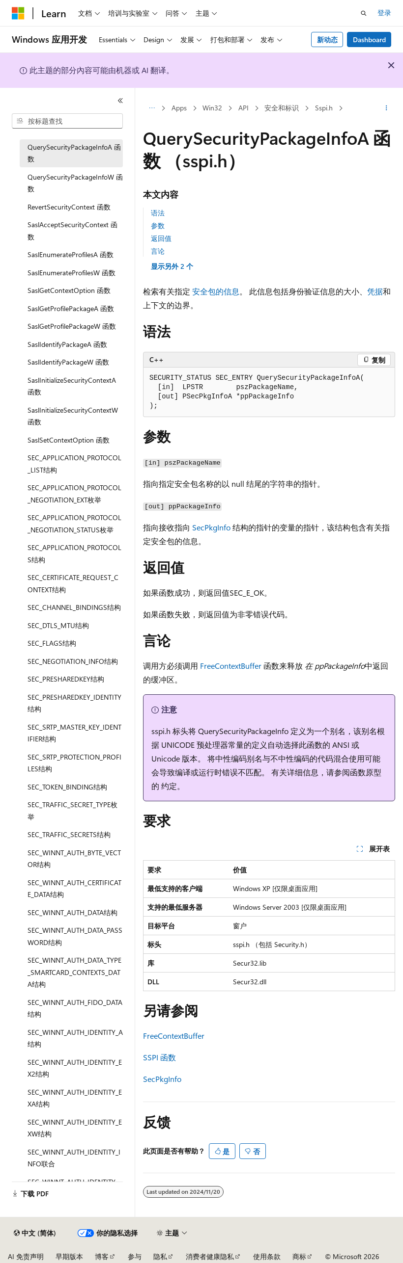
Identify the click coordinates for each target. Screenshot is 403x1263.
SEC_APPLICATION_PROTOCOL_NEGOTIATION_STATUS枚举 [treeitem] (74, 523)
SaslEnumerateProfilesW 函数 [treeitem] (71, 272)
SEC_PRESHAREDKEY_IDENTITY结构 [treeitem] (74, 703)
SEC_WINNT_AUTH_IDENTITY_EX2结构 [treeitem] (75, 1068)
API (243, 107)
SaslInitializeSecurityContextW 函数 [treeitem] (73, 416)
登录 (384, 12)
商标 (299, 1256)
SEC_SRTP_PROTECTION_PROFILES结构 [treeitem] (74, 763)
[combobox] (67, 121)
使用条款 (267, 1256)
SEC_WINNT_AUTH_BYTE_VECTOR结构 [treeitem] (74, 858)
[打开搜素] (364, 13)
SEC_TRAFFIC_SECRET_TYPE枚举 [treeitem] (72, 810)
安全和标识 (281, 107)
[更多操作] (386, 108)
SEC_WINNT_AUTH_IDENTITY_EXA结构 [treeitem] (75, 1098)
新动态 (327, 39)
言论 (158, 251)
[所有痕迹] (151, 108)
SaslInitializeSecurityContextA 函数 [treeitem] (72, 386)
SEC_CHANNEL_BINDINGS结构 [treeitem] (74, 607)
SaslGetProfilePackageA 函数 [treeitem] (71, 308)
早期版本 (69, 1256)
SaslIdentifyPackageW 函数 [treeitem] (68, 362)
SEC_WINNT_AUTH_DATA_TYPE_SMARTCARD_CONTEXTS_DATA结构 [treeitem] (74, 972)
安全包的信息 (215, 291)
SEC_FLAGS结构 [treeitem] (52, 643)
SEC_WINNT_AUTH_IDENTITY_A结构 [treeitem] (75, 1038)
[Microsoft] (18, 13)
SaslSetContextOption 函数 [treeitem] (69, 440)
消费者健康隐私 (210, 1256)
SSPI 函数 (159, 1057)
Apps (179, 107)
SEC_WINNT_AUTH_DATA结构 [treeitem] (72, 912)
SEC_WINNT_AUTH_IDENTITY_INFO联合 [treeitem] (74, 1158)
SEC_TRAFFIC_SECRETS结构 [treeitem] (69, 834)
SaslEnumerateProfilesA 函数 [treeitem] (71, 254)
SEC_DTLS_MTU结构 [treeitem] (58, 625)
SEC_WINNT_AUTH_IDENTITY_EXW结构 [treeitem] (75, 1128)
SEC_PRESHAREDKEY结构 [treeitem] (66, 679)
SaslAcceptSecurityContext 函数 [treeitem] (72, 230)
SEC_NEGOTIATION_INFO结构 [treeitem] (73, 661)
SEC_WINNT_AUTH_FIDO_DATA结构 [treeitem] (75, 1008)
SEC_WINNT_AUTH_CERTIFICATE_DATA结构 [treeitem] (74, 888)
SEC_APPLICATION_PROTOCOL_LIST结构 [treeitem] (74, 463)
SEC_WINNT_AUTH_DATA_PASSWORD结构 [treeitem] (75, 936)
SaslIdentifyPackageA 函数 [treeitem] (67, 344)
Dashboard (369, 39)
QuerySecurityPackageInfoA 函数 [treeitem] (74, 153)
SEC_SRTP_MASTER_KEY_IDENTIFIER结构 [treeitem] (74, 733)
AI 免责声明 (26, 1256)
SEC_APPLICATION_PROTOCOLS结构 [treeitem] (74, 553)
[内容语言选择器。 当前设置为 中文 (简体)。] (35, 1233)
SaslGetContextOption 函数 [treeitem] (69, 290)
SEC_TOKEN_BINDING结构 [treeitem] (67, 786)
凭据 (375, 291)
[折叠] (120, 100)
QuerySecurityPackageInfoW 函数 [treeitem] (75, 183)
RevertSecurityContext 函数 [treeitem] (69, 206)
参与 (135, 1256)
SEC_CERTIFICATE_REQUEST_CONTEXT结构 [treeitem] (73, 583)
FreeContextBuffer (230, 665)
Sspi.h (324, 107)
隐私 (160, 1256)
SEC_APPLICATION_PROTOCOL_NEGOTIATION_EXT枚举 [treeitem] (74, 493)
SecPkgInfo (211, 527)
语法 (158, 212)
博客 (102, 1256)
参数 (158, 225)
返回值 (161, 238)
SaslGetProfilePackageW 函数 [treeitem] (72, 326)
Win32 (212, 107)
